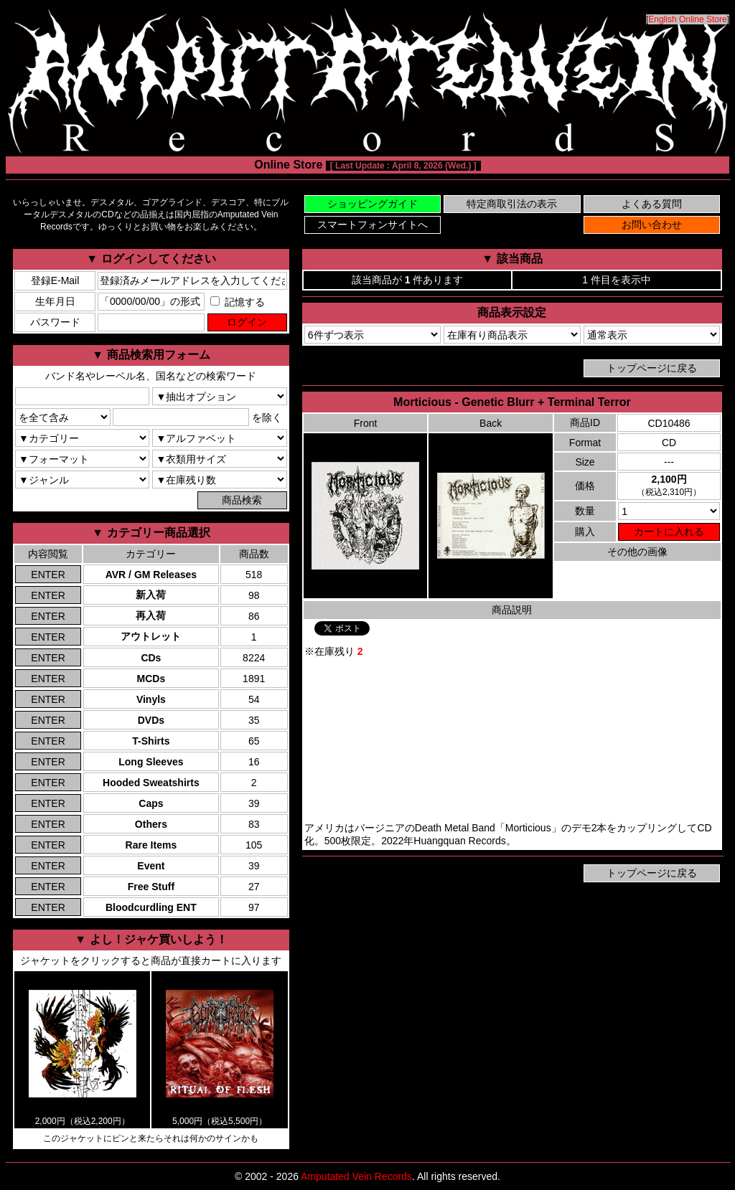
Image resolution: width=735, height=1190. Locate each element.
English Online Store (687, 19)
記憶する (237, 302)
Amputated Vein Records (356, 1176)
